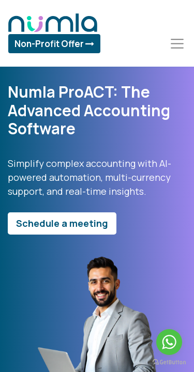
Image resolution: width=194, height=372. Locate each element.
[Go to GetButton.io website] (169, 362)
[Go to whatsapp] (169, 342)
